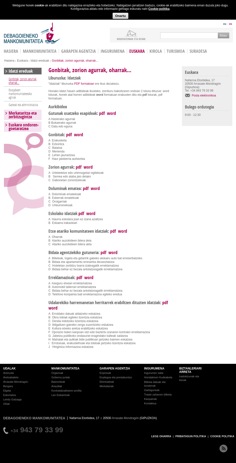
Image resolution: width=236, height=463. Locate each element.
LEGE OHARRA (161, 436)
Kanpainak (150, 398)
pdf (102, 113)
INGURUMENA (154, 368)
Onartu (120, 16)
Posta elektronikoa (204, 95)
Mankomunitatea (40, 51)
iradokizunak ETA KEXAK (131, 39)
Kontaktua (150, 403)
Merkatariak (107, 386)
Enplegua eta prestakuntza (116, 377)
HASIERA (11, 51)
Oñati (6, 403)
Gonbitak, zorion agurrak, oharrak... (23, 81)
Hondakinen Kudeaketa (158, 377)
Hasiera (9, 60)
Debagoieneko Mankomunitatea (32, 33)
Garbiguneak (152, 390)
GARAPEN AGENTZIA (115, 368)
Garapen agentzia (78, 51)
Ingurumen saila (153, 372)
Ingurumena (113, 51)
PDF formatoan (84, 83)
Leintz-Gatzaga (12, 399)
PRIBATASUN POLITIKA (190, 436)
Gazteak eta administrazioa (23, 104)
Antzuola (8, 372)
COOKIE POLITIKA (222, 436)
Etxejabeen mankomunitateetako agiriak (20, 94)
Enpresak (105, 372)
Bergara (8, 386)
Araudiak (56, 386)
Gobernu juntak (60, 377)
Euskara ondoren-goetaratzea (24, 127)
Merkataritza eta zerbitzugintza (23, 115)
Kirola (155, 51)
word (111, 113)
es (230, 23)
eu (224, 23)
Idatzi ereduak (39, 60)
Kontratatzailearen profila (66, 390)
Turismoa (176, 51)
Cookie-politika (158, 9)
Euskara (137, 51)
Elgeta (7, 390)
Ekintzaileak (107, 381)
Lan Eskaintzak (60, 395)
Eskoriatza (9, 395)
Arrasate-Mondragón (15, 381)
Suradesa (198, 51)
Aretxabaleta (10, 377)
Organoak (57, 372)
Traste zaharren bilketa (158, 394)
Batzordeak (58, 381)
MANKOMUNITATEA (65, 368)
